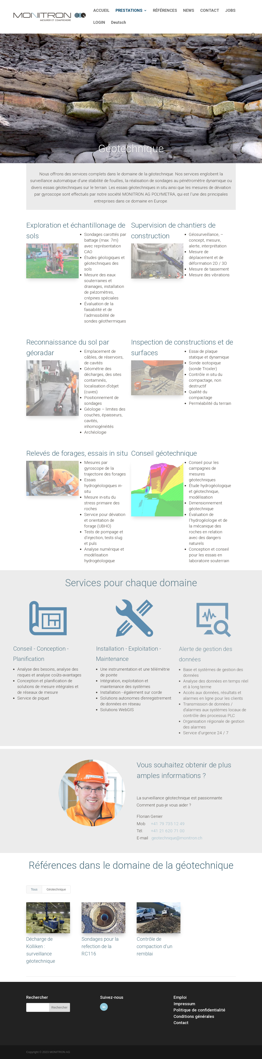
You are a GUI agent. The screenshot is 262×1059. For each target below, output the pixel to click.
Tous (34, 889)
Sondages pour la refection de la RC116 (99, 946)
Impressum (184, 1003)
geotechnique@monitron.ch (177, 837)
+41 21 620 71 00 (168, 830)
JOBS (230, 11)
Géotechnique (56, 889)
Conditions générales (194, 1016)
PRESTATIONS (129, 11)
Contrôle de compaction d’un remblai (154, 946)
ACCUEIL (101, 11)
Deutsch (118, 23)
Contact (181, 1022)
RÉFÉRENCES (165, 11)
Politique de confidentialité (199, 1010)
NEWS (188, 11)
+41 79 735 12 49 (168, 823)
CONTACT (209, 11)
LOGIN (99, 23)
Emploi (180, 997)
